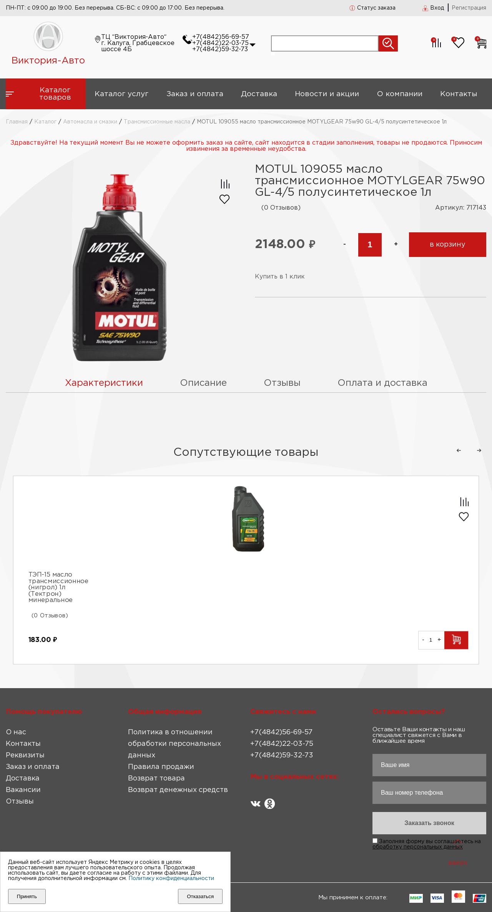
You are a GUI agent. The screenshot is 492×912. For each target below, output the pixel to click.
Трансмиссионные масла (157, 122)
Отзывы (20, 802)
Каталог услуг (121, 94)
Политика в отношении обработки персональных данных (174, 744)
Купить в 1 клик (280, 277)
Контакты (458, 94)
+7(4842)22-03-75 (220, 43)
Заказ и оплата (194, 94)
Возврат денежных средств (178, 790)
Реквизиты (25, 755)
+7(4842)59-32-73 (220, 49)
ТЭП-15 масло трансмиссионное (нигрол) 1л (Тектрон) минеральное (58, 588)
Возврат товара (156, 778)
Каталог (45, 122)
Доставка (259, 94)
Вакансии (23, 790)
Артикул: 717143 (460, 208)
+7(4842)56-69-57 (220, 37)
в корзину (447, 245)
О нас (16, 732)
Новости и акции (327, 94)
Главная (17, 122)
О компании (399, 94)
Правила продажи (161, 767)
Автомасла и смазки (90, 122)
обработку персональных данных (417, 847)
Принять (27, 896)
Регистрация (469, 8)
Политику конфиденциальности (171, 878)
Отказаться (200, 896)
